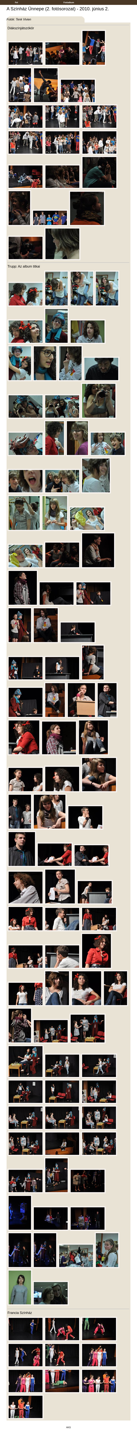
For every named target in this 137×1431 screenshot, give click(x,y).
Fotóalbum (68, 2)
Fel (16, 2)
